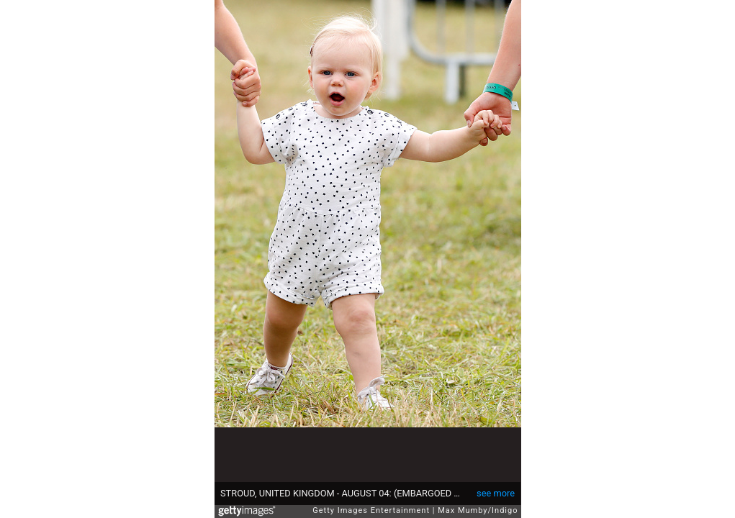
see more (496, 493)
